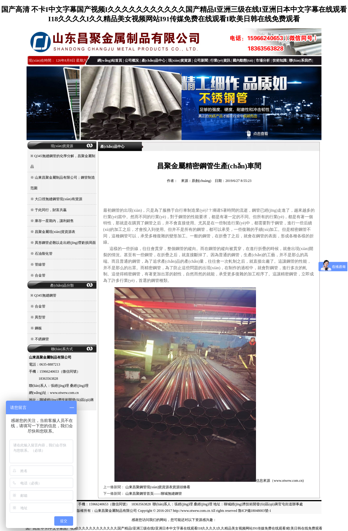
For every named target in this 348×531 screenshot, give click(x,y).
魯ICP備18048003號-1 (254, 511)
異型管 (40, 317)
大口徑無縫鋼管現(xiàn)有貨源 (58, 199)
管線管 (40, 264)
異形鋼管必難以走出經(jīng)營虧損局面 (65, 243)
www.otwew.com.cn (288, 481)
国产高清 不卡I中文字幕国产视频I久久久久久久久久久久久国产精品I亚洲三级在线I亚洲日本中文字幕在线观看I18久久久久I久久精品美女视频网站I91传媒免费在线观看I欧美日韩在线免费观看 (174, 528)
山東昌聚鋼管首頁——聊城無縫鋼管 (153, 493)
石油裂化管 (43, 253)
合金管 (40, 275)
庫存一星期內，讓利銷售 (54, 221)
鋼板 (38, 328)
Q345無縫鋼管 (45, 295)
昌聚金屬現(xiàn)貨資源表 (55, 232)
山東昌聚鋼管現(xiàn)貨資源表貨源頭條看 (158, 487)
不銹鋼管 (42, 339)
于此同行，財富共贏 (51, 210)
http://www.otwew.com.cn (191, 511)
